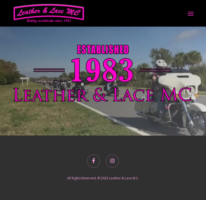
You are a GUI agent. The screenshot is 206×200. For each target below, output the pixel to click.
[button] (191, 13)
